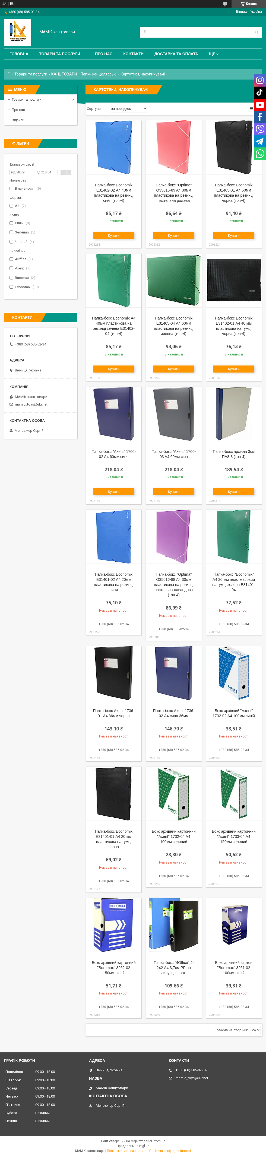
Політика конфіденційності (170, 1151)
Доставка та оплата (176, 54)
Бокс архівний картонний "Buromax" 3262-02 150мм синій (113, 967)
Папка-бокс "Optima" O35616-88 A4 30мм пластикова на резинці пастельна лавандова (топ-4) (174, 584)
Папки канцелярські (98, 74)
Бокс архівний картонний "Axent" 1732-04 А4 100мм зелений (173, 836)
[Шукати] (256, 32)
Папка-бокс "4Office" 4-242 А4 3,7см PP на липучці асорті (174, 967)
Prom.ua (159, 1141)
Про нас (103, 54)
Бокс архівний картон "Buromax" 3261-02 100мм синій (233, 967)
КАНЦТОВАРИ (64, 74)
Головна (19, 54)
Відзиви (18, 120)
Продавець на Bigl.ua (133, 1146)
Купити (114, 235)
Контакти (133, 54)
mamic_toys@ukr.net (31, 404)
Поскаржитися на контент (127, 1151)
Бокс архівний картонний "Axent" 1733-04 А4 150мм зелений (233, 836)
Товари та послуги (59, 54)
